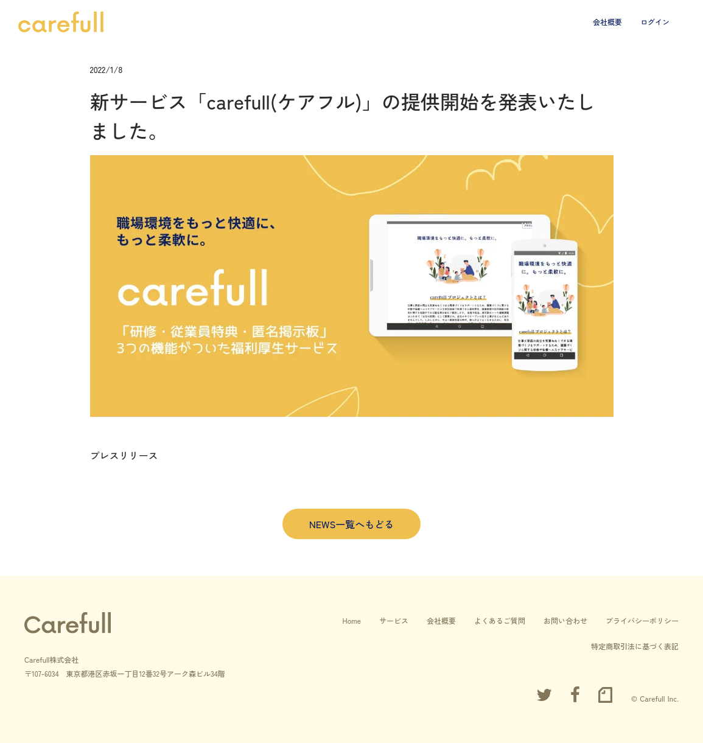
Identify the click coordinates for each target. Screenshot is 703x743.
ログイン (655, 21)
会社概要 (607, 21)
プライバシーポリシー (642, 620)
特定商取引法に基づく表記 (635, 646)
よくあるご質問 (499, 620)
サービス (393, 620)
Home (351, 620)
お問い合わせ (565, 620)
